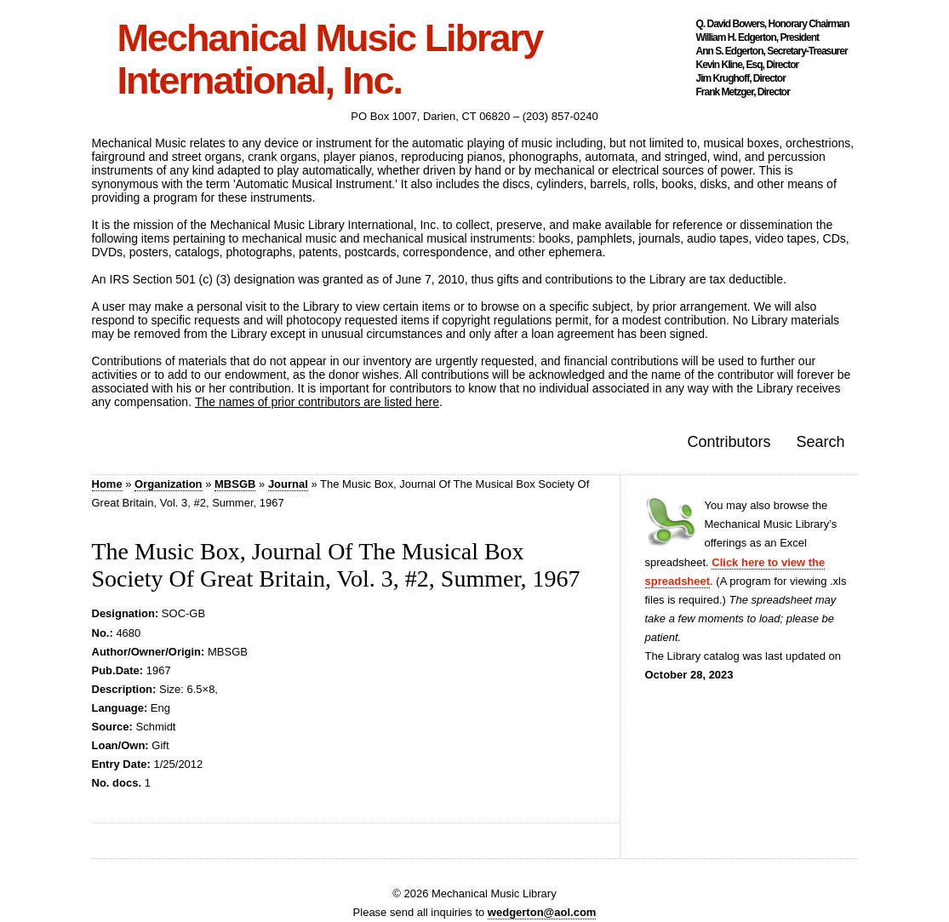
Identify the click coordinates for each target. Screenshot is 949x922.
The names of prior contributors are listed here (317, 402)
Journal (288, 484)
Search (820, 441)
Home (107, 484)
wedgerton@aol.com (542, 912)
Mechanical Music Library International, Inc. (330, 59)
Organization (168, 484)
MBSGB (234, 484)
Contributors (728, 441)
